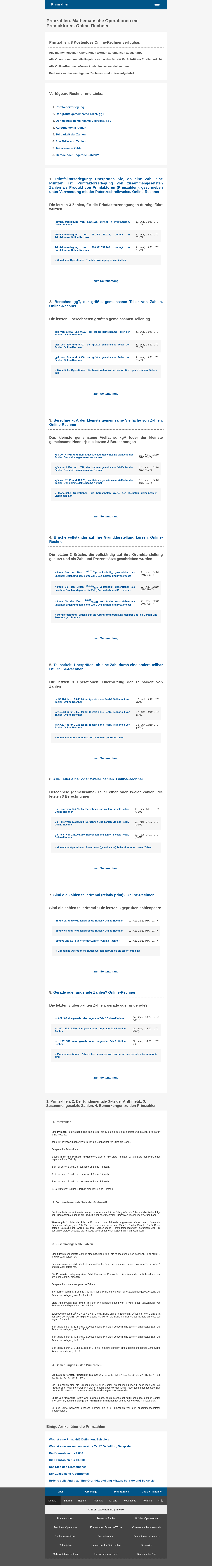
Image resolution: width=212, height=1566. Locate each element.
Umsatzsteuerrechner (106, 1554)
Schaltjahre (65, 1545)
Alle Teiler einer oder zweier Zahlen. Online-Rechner (98, 779)
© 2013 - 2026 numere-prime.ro (106, 1509)
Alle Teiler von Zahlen (71, 141)
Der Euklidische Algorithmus (69, 1473)
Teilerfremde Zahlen (69, 148)
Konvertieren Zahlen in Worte (106, 1527)
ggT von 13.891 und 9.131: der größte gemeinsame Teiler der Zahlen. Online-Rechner (92, 333)
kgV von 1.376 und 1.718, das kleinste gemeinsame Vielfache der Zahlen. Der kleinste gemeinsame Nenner (94, 468)
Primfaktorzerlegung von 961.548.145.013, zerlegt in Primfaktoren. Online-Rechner (92, 236)
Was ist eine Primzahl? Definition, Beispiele (79, 1439)
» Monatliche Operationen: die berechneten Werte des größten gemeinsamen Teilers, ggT (106, 371)
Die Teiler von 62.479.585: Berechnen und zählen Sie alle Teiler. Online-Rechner (92, 810)
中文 (160, 1500)
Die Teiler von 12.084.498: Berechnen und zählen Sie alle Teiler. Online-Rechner (92, 823)
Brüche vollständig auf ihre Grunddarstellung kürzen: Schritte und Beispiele (102, 1480)
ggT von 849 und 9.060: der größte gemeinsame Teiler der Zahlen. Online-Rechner (92, 358)
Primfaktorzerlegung (70, 107)
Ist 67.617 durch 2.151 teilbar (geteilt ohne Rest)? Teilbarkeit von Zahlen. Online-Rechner (92, 726)
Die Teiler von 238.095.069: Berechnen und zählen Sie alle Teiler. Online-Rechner (92, 836)
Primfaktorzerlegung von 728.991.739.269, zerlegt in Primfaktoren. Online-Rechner (92, 248)
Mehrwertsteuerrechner (65, 1554)
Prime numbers (65, 1518)
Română (147, 1500)
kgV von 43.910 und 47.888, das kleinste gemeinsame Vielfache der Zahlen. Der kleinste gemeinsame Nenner (94, 456)
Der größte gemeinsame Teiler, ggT (80, 114)
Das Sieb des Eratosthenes (67, 1466)
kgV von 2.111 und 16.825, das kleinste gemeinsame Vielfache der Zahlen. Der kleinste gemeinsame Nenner (94, 481)
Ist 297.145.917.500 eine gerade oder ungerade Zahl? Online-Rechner (90, 1030)
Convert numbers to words (146, 1527)
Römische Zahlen (106, 1518)
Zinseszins (146, 1545)
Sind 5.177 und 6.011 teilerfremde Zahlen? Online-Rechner (89, 920)
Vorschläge (90, 1491)
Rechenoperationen (65, 1536)
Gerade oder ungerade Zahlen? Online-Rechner (94, 992)
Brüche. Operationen (146, 1518)
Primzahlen (60, 4)
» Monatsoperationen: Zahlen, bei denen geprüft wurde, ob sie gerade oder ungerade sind (106, 1055)
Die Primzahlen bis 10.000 (67, 1460)
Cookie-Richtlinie (152, 1491)
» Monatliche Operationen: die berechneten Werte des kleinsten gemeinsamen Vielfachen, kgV (106, 494)
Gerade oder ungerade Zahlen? (77, 155)
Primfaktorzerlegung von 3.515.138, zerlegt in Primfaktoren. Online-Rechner (92, 223)
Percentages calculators (147, 1536)
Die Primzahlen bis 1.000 (66, 1453)
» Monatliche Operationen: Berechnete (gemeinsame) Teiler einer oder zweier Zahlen (103, 847)
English (68, 1500)
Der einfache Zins (146, 1554)
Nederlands (130, 1500)
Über (60, 1491)
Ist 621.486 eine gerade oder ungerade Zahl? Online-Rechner (90, 1018)
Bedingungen (121, 1491)
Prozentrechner (106, 1536)
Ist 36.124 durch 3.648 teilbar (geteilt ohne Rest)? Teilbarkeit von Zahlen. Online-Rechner (92, 700)
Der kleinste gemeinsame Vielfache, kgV (83, 120)
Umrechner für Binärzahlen (105, 1545)
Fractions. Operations (65, 1527)
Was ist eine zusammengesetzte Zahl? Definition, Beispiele (90, 1446)
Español (82, 1500)
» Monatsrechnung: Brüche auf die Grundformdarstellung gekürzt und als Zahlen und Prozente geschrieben (106, 616)
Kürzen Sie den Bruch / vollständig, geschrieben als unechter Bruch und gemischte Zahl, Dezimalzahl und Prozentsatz (95, 573)
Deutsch (52, 1500)
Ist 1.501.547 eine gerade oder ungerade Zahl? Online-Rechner (90, 1042)
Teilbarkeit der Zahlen (71, 134)
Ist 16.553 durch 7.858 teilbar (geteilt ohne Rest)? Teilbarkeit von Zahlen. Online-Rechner (92, 713)
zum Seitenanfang (106, 280)
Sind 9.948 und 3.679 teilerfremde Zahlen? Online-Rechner (89, 930)
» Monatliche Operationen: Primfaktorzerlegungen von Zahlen (90, 260)
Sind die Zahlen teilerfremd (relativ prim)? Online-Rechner (103, 895)
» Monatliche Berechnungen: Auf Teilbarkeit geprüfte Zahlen (89, 737)
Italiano (113, 1500)
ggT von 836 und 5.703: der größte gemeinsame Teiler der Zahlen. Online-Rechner (92, 346)
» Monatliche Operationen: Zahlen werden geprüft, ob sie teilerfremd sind (98, 950)
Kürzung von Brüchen (71, 127)
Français (98, 1500)
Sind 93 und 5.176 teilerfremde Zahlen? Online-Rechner (88, 940)
